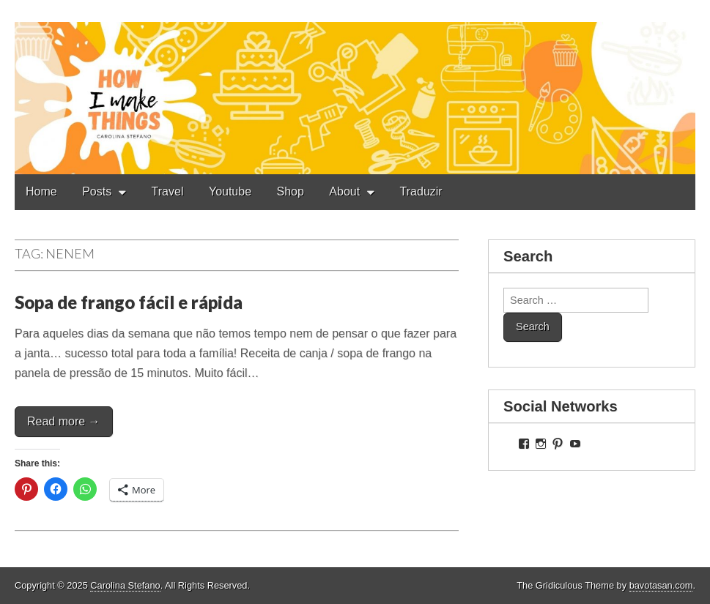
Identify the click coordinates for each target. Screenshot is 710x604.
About (344, 191)
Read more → (63, 421)
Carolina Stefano (125, 585)
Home (41, 191)
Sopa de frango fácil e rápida (129, 302)
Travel (168, 191)
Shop (290, 191)
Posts (96, 191)
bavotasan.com (661, 585)
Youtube (230, 191)
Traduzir (421, 191)
